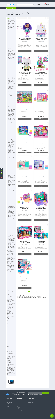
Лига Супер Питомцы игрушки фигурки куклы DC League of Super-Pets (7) (11, 115)
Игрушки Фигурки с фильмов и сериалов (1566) (11, 317)
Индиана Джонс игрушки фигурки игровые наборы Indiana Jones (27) (11, 82)
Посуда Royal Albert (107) (10, 354)
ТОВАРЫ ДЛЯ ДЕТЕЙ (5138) (10, 365)
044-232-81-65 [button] (31, 401)
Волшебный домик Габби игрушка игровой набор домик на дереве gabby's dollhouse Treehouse (41, 73)
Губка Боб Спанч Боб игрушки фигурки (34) (11, 61)
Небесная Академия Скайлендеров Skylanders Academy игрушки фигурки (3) (11, 141)
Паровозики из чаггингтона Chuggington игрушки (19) (11, 157)
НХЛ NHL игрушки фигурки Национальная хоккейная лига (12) (11, 346)
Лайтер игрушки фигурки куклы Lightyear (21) (10, 102)
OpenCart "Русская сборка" (13, 416)
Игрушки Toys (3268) (10, 18)
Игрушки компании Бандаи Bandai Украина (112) (10, 262)
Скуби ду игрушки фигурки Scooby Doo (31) (11, 207)
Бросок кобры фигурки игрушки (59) (11, 34)
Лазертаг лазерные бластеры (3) (10, 337)
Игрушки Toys (10, 10)
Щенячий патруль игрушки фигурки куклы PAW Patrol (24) (11, 230)
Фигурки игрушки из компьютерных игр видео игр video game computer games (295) (11, 369)
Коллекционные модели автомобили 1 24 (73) (11, 327)
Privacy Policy (34, 394)
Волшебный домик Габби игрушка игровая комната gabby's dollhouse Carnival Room (41, 141)
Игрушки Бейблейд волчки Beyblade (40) (11, 78)
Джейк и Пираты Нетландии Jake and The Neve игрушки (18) (11, 65)
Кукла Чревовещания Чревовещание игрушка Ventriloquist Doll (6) (12, 333)
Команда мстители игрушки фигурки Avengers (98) (11, 88)
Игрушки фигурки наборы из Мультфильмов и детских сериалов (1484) (10, 312)
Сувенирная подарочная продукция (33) (10, 361)
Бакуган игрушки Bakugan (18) (11, 24)
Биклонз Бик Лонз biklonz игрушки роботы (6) (11, 27)
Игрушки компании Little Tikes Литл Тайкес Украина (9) (10, 250)
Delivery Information (9, 402)
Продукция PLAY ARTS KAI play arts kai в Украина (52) (11, 357)
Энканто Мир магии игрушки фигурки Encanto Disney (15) (11, 239)
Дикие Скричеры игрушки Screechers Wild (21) (11, 69)
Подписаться (45, 392)
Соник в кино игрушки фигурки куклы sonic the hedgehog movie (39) (11, 212)
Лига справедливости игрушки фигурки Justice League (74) (11, 110)
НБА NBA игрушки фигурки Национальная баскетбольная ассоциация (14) (11, 341)
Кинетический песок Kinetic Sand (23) (11, 324)
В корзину (25, 51)
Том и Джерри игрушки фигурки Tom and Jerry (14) (11, 223)
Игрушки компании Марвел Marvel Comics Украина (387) (11, 274)
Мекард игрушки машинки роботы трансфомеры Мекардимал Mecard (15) (11, 128)
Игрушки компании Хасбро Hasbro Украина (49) (10, 286)
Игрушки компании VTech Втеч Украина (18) (10, 254)
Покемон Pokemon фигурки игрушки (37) (11, 168)
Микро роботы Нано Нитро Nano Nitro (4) (11, 132)
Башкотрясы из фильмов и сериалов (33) (11, 373)
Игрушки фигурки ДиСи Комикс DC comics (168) (10, 307)
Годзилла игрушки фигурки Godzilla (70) (11, 51)
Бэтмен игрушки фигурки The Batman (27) (11, 38)
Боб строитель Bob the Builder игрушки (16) (11, 31)
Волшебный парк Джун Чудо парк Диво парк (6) (11, 47)
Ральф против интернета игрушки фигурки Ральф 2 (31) (11, 194)
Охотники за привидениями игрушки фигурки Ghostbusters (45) (11, 151)
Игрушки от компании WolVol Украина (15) (11, 304)
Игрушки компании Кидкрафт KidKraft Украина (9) (10, 270)
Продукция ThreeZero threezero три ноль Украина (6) (11, 181)
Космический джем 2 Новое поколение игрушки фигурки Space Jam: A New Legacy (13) (11, 93)
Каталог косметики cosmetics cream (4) (12, 321)
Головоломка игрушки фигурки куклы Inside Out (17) (11, 54)
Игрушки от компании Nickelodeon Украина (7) (11, 291)
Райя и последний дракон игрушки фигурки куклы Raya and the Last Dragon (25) (11, 189)
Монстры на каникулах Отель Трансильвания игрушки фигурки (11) (11, 136)
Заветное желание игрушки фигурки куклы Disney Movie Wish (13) (11, 74)
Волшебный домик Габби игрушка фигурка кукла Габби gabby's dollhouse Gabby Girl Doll (25, 39)
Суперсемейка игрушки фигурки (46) (12, 216)
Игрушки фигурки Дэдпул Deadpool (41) (11, 247)
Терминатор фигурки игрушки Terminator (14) (11, 219)
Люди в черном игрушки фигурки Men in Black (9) (11, 123)
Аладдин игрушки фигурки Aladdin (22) (11, 21)
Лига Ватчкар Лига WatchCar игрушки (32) (11, 106)
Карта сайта (8, 407)
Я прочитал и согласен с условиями (35, 394)
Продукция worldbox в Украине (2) (11, 185)
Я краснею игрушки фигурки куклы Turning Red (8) (11, 243)
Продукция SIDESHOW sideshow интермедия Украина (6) (11, 177)
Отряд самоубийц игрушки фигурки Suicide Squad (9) (11, 146)
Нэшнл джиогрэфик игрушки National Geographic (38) (10, 350)
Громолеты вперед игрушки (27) (11, 58)
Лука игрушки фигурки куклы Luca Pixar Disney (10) (12, 119)
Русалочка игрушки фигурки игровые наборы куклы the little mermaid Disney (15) (11, 202)
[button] (9, 1)
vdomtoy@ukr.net (31, 402)
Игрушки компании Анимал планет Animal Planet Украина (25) (11, 258)
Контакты (7, 406)
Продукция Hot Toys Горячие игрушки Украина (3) (11, 172)
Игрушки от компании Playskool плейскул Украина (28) (11, 295)
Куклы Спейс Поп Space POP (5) (11, 99)
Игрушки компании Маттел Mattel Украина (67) (10, 278)
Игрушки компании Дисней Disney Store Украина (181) (10, 266)
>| (36, 291)
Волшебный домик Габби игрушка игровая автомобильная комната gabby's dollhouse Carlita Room (27, 141)
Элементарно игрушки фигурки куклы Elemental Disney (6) (11, 235)
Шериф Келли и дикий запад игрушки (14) (11, 227)
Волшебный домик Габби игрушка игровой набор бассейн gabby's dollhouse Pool (24, 276)
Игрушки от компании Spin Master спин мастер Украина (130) (10, 300)
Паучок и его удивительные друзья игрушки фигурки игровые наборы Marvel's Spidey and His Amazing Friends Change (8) (12, 163)
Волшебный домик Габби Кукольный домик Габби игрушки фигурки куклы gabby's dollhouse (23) (11, 42)
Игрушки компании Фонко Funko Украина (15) (10, 282)
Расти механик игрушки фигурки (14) (11, 197)
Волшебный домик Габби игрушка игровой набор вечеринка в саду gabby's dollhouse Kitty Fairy (24, 107)
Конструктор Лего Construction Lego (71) (11, 330)
